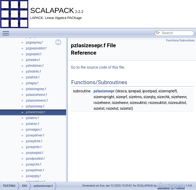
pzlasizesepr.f (35, 112)
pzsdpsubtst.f (35, 158)
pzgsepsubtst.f (36, 48)
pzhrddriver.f (34, 66)
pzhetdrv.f (33, 60)
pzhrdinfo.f (33, 71)
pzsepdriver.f (35, 170)
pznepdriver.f (35, 135)
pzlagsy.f (32, 83)
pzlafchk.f (32, 77)
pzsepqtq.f (33, 176)
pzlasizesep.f (35, 106)
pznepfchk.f (34, 141)
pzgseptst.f (33, 54)
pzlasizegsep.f (36, 89)
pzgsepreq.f (34, 42)
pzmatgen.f (34, 129)
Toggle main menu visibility (7, 31)
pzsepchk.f (33, 164)
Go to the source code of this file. (98, 67)
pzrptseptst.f (34, 153)
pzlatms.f (32, 118)
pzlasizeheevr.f (36, 95)
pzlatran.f (32, 124)
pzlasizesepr (104, 91)
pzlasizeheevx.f (37, 100)
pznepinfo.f (34, 147)
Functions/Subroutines (180, 40)
